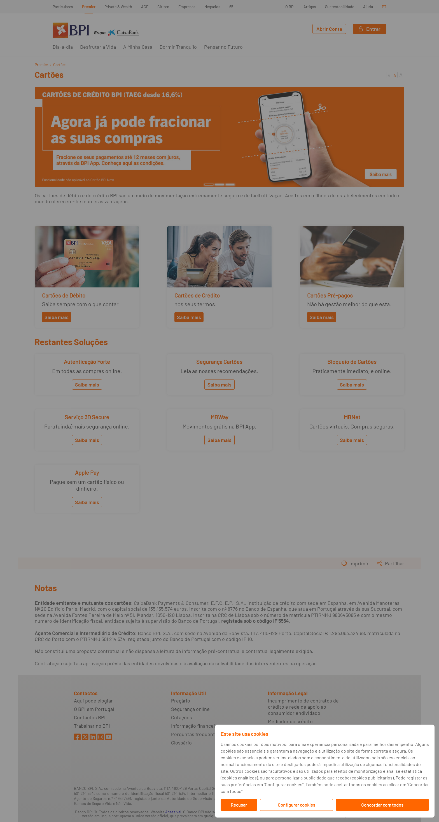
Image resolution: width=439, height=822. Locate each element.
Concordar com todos (382, 804)
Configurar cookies (296, 804)
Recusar (239, 804)
